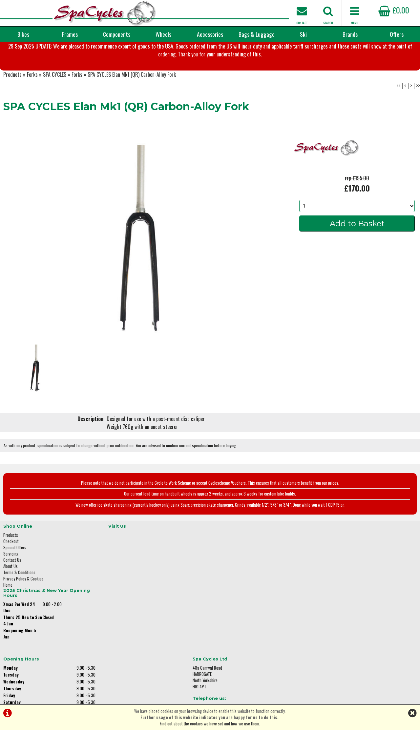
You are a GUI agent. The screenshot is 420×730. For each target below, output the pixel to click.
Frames (70, 34)
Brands (350, 34)
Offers (397, 34)
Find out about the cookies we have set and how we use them (209, 723)
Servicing (10, 582)
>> (418, 118)
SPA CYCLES (54, 107)
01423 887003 (335, 603)
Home (7, 614)
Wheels (163, 34)
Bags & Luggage (257, 34)
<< (398, 118)
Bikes (23, 34)
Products (12, 107)
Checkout (11, 570)
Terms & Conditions (19, 601)
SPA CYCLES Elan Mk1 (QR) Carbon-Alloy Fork (132, 107)
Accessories (210, 34)
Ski (303, 34)
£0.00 (393, 10)
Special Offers (14, 576)
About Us (10, 595)
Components (116, 34)
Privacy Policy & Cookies (23, 607)
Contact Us (12, 589)
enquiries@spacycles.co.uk (346, 624)
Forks (32, 107)
